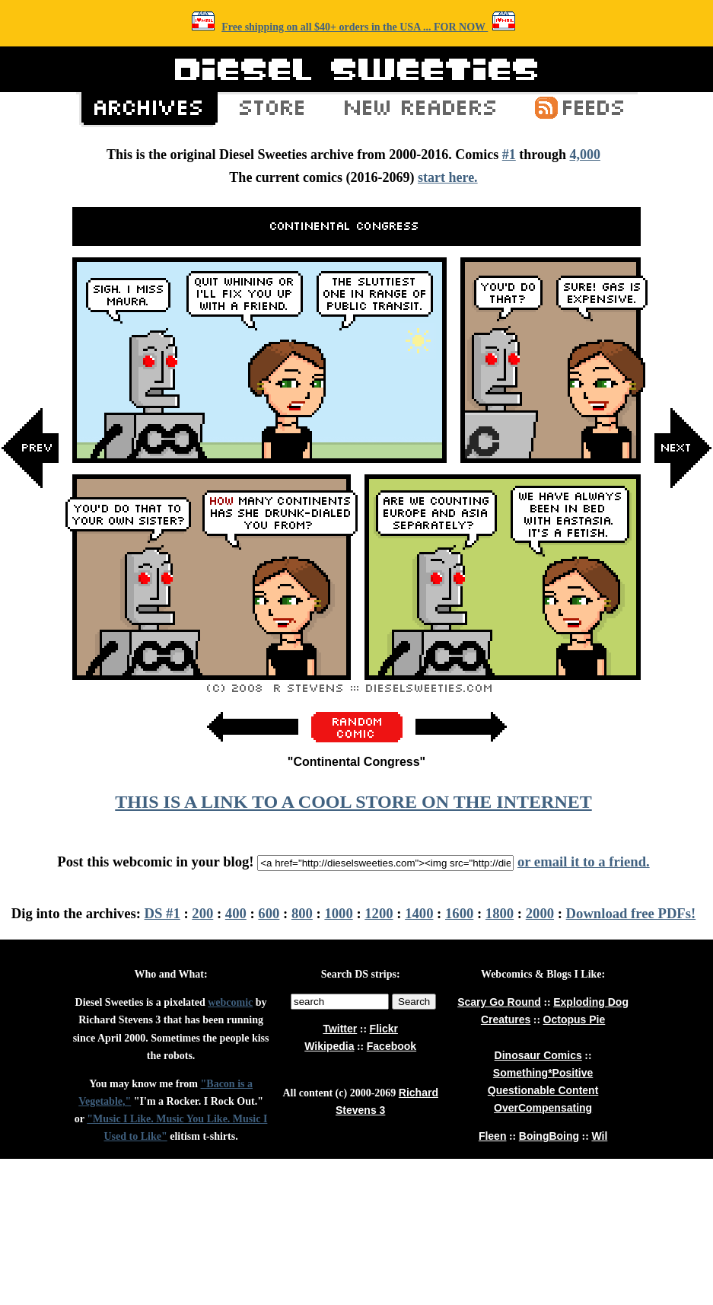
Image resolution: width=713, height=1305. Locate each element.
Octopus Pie (574, 1019)
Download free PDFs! (631, 913)
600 (268, 913)
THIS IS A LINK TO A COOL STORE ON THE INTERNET (353, 802)
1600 (459, 913)
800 (302, 913)
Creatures (505, 1019)
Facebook (391, 1046)
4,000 (584, 154)
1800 (499, 913)
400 (236, 913)
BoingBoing (549, 1136)
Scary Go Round (499, 1002)
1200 (378, 913)
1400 (419, 913)
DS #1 (162, 913)
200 (202, 913)
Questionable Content (543, 1090)
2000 (540, 913)
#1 (509, 154)
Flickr (384, 1029)
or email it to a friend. (583, 861)
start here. (448, 177)
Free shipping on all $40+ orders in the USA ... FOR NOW (354, 27)
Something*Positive (543, 1073)
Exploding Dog (591, 1002)
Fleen (493, 1136)
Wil (599, 1136)
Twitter (340, 1029)
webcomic (230, 1002)
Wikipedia (329, 1046)
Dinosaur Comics (538, 1055)
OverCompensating (543, 1108)
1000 (338, 913)
